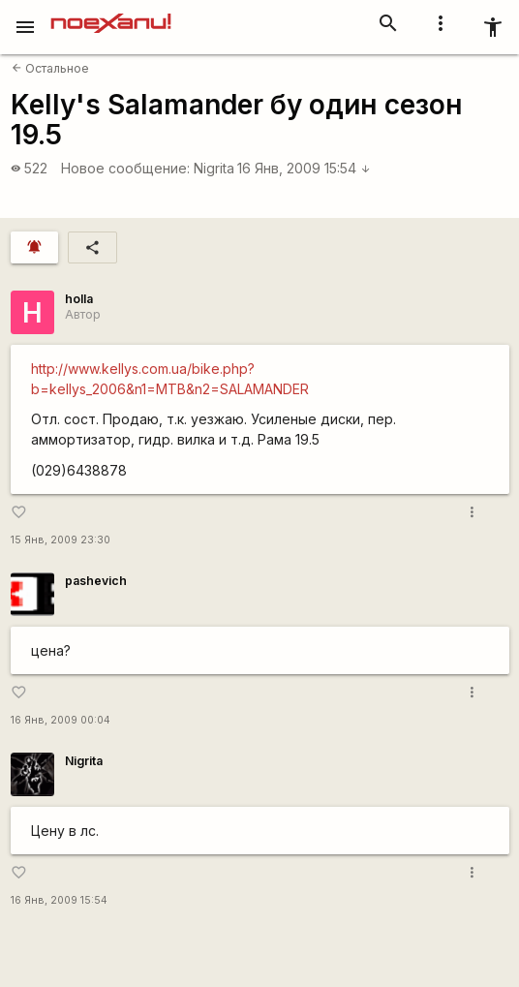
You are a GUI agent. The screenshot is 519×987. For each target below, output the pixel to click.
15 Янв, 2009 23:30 (60, 540)
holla (79, 299)
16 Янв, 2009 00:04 (60, 720)
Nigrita (214, 168)
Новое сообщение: (125, 168)
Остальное (50, 68)
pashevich (96, 580)
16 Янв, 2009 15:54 (304, 168)
